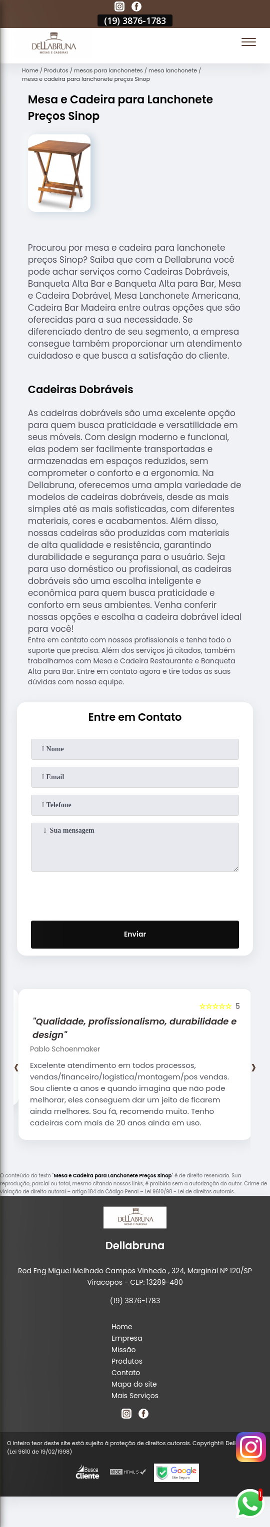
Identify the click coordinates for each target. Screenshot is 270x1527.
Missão (124, 1350)
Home (122, 1327)
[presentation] (135, 894)
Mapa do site (134, 1384)
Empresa (127, 1338)
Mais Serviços (135, 1396)
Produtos (127, 1361)
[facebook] (137, 7)
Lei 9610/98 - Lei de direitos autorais (189, 1191)
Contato (126, 1373)
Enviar (135, 934)
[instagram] (119, 7)
